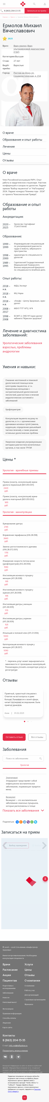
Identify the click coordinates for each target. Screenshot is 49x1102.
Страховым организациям (35, 1000)
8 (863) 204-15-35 (12, 11)
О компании (32, 980)
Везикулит (10, 797)
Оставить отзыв (14, 737)
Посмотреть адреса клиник (15, 1050)
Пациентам (10, 980)
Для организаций (32, 995)
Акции (7, 975)
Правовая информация (12, 1013)
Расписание (10, 969)
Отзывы (8, 160)
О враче (8, 133)
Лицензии (7, 1023)
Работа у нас (30, 990)
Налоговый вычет (10, 1002)
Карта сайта (7, 1027)
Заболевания (8, 993)
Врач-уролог (20, 45)
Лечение (9, 146)
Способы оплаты (9, 1018)
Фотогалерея (8, 1009)
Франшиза (29, 1004)
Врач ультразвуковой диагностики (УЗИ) (29, 48)
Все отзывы (37, 737)
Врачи (6, 964)
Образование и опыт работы (22, 139)
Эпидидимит (12, 777)
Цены (6, 153)
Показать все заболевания (21, 810)
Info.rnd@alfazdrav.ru (18, 1045)
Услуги (29, 964)
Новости (6, 997)
